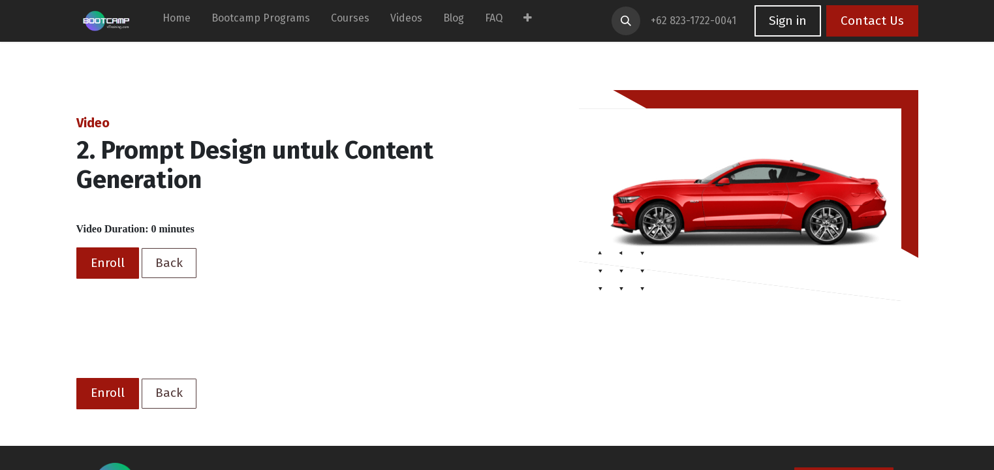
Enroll (108, 262)
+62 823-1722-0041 (695, 20)
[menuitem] (177, 21)
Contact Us (872, 20)
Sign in (788, 20)
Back (169, 262)
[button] (626, 21)
